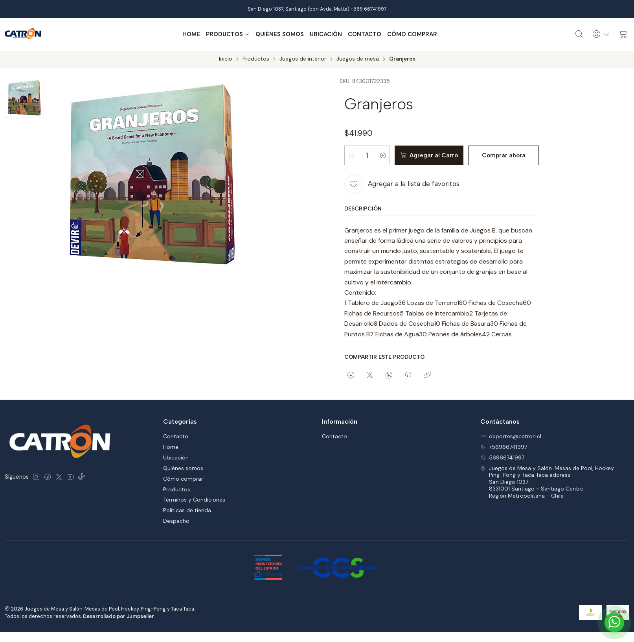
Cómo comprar (412, 34)
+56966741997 (503, 446)
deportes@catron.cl (510, 436)
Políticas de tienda (187, 510)
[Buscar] (579, 34)
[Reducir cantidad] (351, 155)
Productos (228, 34)
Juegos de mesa (357, 59)
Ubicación (326, 34)
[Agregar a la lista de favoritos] (401, 184)
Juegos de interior (302, 59)
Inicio (225, 59)
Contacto (364, 34)
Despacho (176, 520)
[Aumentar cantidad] (383, 155)
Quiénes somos (279, 34)
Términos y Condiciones (194, 499)
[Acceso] (601, 34)
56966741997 (502, 457)
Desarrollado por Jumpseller (118, 616)
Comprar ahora (504, 155)
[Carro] (623, 34)
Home (191, 34)
